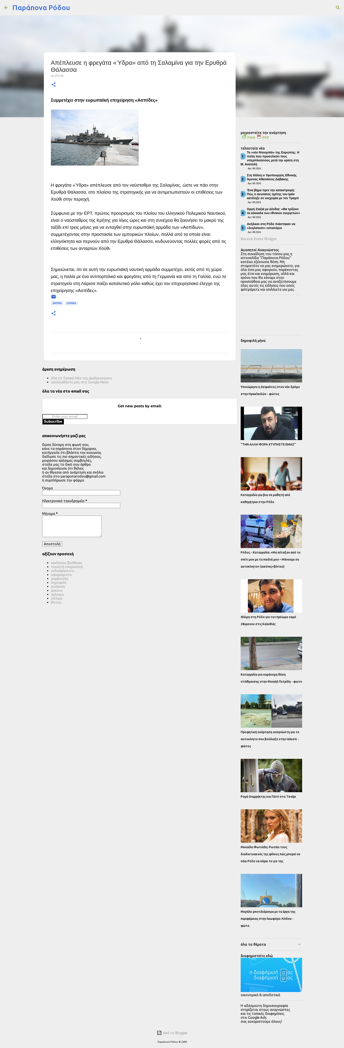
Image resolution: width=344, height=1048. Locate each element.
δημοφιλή (58, 582)
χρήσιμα (57, 594)
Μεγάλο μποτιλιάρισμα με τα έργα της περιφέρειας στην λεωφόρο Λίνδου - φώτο (268, 918)
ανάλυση (58, 586)
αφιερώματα (61, 575)
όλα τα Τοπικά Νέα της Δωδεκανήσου (81, 378)
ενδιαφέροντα (62, 571)
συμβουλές (59, 579)
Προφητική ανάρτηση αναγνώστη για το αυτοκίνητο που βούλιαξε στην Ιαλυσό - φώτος (270, 739)
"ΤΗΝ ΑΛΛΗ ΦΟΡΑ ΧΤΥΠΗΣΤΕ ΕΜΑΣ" (268, 444)
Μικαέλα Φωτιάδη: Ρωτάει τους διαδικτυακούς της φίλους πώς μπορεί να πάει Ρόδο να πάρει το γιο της (270, 854)
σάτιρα (56, 598)
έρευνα (56, 590)
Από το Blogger (172, 1033)
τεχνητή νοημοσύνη (67, 567)
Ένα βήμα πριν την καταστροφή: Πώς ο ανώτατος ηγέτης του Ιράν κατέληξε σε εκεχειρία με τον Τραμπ (273, 194)
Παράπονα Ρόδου (41, 7)
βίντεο (56, 602)
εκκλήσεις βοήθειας (66, 563)
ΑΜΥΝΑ (57, 303)
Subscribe (53, 421)
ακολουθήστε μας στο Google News (80, 382)
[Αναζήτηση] (76, 7)
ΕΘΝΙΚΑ (71, 303)
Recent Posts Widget (259, 239)
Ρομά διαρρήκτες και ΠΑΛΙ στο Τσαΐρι (268, 796)
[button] (53, 85)
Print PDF (255, 137)
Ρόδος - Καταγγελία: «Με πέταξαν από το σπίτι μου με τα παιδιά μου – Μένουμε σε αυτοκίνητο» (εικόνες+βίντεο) (271, 559)
